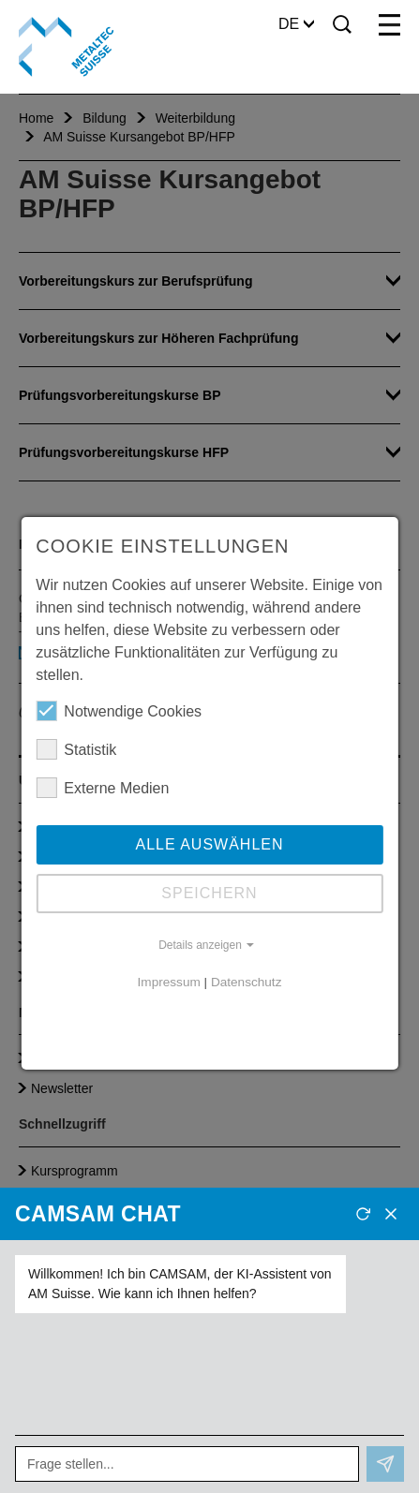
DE (296, 24)
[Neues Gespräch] (363, 1214)
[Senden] (385, 1464)
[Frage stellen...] (187, 1464)
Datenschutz (246, 982)
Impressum (169, 982)
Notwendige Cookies (119, 711)
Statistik (76, 749)
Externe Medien (102, 787)
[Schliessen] (391, 1214)
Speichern (209, 893)
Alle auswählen (209, 844)
